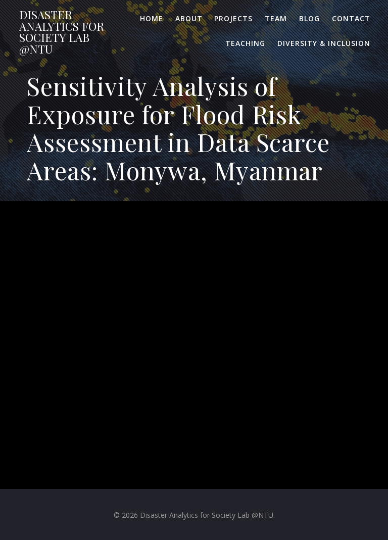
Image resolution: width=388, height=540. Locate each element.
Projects (233, 18)
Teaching (245, 43)
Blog (309, 18)
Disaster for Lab (61, 32)
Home (151, 18)
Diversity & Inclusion (323, 43)
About (189, 18)
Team (276, 18)
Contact (351, 18)
